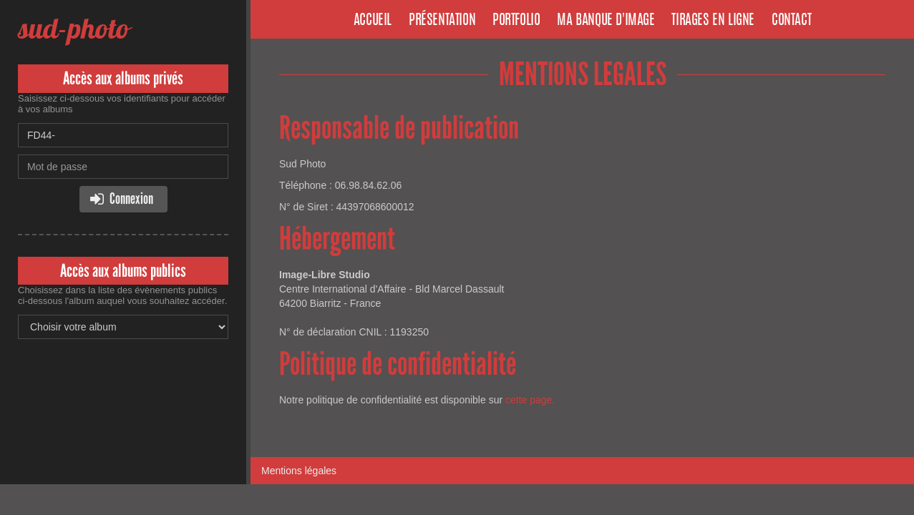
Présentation (442, 21)
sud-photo (73, 28)
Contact (791, 21)
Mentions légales (298, 470)
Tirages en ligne (712, 21)
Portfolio (516, 21)
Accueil (373, 21)
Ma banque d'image (605, 21)
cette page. (530, 400)
